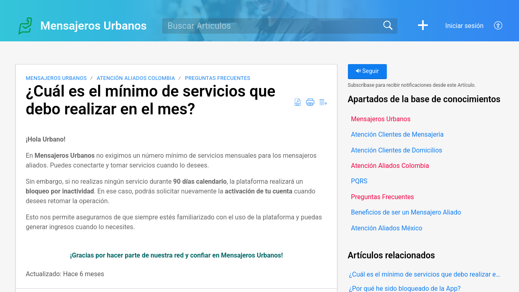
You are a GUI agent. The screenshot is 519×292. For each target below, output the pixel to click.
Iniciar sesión (464, 26)
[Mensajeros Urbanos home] (25, 26)
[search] (279, 26)
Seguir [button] (367, 71)
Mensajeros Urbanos (56, 78)
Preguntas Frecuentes (217, 78)
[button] (422, 25)
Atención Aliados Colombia (136, 78)
